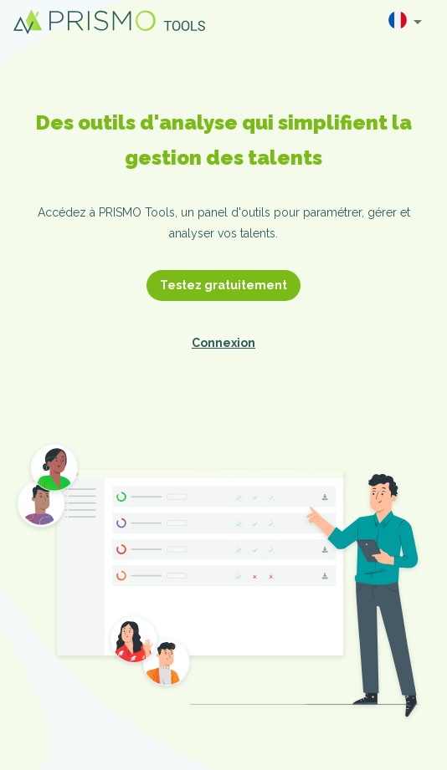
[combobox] (405, 21)
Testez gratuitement (223, 285)
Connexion (223, 343)
